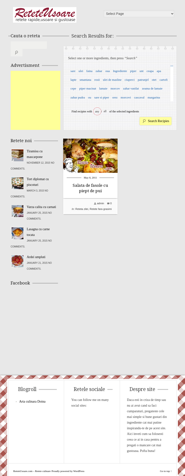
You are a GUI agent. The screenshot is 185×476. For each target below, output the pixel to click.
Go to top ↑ (166, 463)
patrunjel (143, 79)
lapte (73, 79)
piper (133, 71)
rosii (97, 79)
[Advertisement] (46, 92)
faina (89, 71)
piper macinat (87, 88)
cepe (73, 88)
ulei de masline (112, 79)
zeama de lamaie (152, 88)
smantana (85, 79)
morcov (115, 88)
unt (142, 71)
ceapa (150, 71)
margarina (154, 97)
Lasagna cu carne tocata (38, 224)
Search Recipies (158, 121)
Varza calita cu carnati (41, 199)
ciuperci (130, 79)
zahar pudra (77, 97)
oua (107, 71)
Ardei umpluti (36, 249)
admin (100, 203)
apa (159, 71)
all (105, 111)
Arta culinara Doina (32, 394)
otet (154, 79)
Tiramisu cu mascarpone (35, 146)
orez (114, 97)
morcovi (126, 97)
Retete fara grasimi (101, 209)
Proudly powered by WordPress (68, 463)
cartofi (163, 79)
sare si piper (101, 97)
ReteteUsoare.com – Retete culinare (44, 15)
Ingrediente (120, 71)
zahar (99, 71)
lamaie (103, 88)
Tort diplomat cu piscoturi (38, 174)
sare (72, 71)
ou (89, 97)
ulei (81, 71)
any (97, 111)
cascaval (139, 97)
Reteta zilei (81, 209)
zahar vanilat (131, 88)
